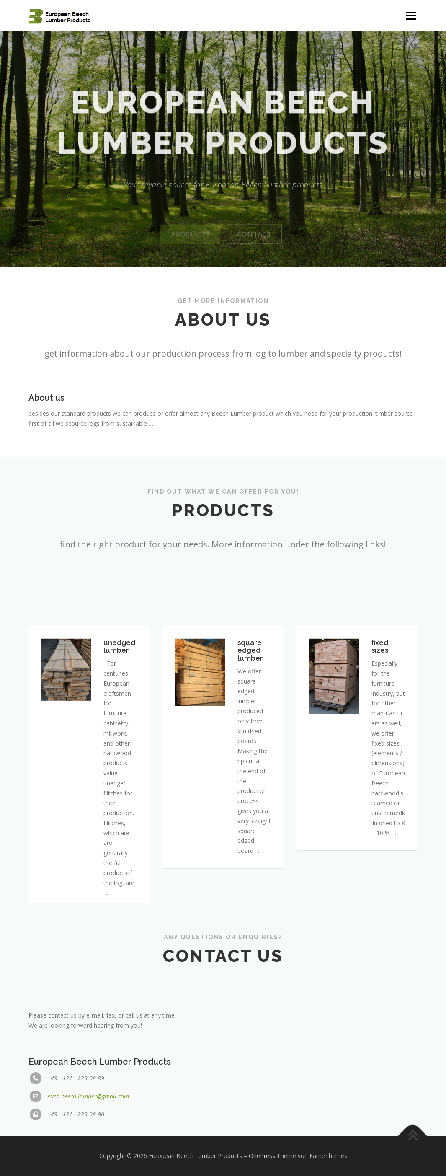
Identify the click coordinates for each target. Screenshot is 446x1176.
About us (46, 414)
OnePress (262, 1156)
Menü (410, 16)
